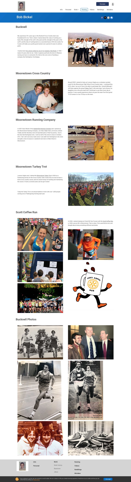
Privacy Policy (36, 479)
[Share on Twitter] (105, 17)
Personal (68, 9)
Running (84, 9)
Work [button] (75, 9)
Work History (58, 465)
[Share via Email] (108, 17)
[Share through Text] (111, 17)
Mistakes (110, 9)
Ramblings (100, 9)
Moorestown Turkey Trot (44, 175)
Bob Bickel (24, 17)
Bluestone (57, 468)
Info (61, 9)
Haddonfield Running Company (42, 129)
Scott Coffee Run (108, 221)
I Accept (108, 479)
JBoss (56, 472)
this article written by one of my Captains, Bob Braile (41, 51)
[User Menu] (112, 4)
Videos (92, 9)
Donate (102, 4)
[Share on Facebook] (102, 17)
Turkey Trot (88, 88)
